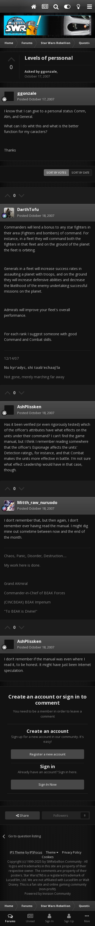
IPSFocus (36, 852)
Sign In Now (47, 784)
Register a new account (48, 754)
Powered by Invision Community (48, 893)
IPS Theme (17, 852)
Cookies (47, 857)
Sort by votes (56, 172)
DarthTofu (28, 209)
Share (22, 815)
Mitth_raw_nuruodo (37, 502)
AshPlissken (29, 406)
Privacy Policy (71, 852)
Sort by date (80, 172)
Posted (35, 99)
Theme (52, 852)
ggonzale (49, 71)
